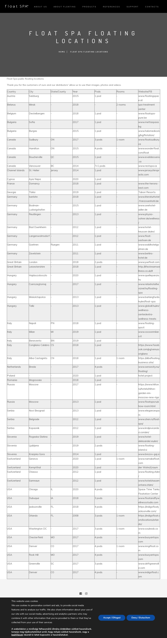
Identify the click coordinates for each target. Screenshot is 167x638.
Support (133, 7)
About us (40, 7)
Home (62, 52)
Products (89, 7)
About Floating (64, 7)
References (111, 7)
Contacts (152, 7)
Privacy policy (83, 621)
